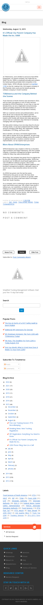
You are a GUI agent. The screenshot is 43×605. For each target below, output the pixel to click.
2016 (8, 401)
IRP (13, 498)
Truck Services (27, 508)
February (11, 465)
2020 (8, 389)
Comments (9, 368)
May (10, 455)
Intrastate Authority (19, 501)
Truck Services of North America (15, 495)
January (11, 469)
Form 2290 (32, 498)
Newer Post (8, 252)
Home (21, 252)
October (11, 413)
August (11, 420)
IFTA (34, 495)
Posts (7, 364)
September (12, 417)
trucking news (25, 202)
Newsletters (11, 564)
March (10, 462)
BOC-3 (16, 503)
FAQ (24, 560)
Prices (24, 556)
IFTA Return (19, 510)
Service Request (12, 536)
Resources (10, 556)
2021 (8, 386)
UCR (4, 501)
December (12, 407)
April (10, 458)
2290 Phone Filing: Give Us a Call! (21, 445)
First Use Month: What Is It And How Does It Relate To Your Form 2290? (21, 348)
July (9, 448)
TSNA (36, 202)
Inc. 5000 (13, 202)
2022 (8, 382)
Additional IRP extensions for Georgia (19, 330)
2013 (8, 477)
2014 (8, 473)
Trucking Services (17, 515)
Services (25, 552)
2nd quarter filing (22, 513)
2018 (8, 397)
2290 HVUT (7, 513)
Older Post (34, 252)
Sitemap (9, 552)
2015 (8, 404)
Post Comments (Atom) (22, 257)
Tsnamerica (8, 204)
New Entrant (32, 510)
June (10, 452)
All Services (10, 532)
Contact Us (27, 564)
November (12, 410)
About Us (10, 560)
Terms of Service (29, 568)
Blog (8, 568)
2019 (8, 393)
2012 (8, 481)
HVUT (5, 498)
